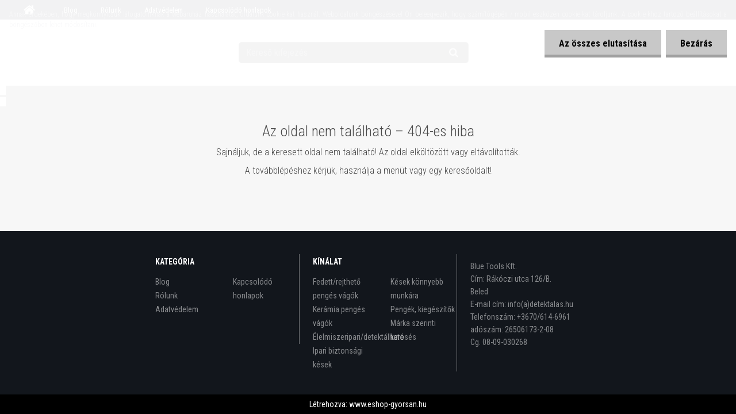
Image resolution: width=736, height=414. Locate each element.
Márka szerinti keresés (413, 330)
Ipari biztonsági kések (338, 357)
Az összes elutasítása (603, 43)
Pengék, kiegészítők (422, 309)
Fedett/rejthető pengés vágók (337, 288)
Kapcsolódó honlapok (253, 288)
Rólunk (166, 295)
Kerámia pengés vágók (339, 316)
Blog (162, 281)
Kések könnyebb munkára (416, 288)
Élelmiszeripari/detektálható (346, 337)
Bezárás (696, 43)
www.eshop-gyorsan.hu (388, 404)
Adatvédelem (176, 309)
